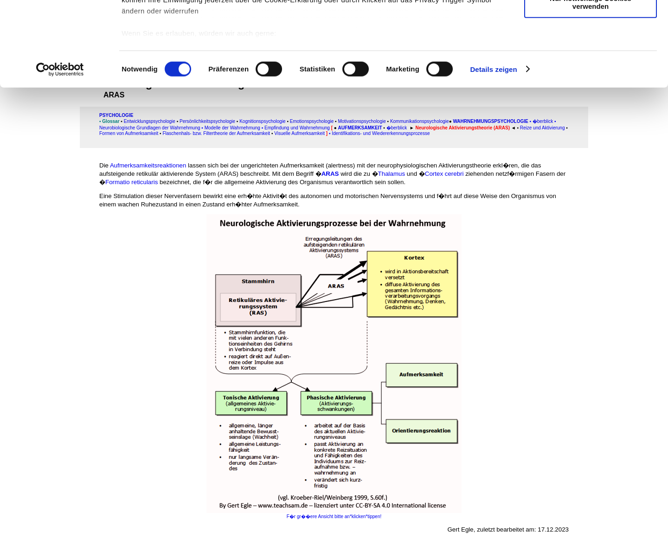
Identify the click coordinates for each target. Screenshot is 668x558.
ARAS (330, 173)
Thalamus (391, 173)
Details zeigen (493, 148)
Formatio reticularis (131, 182)
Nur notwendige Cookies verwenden (590, 81)
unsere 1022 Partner (184, 34)
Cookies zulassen (590, 23)
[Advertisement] (47, 193)
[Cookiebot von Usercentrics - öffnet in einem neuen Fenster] (60, 148)
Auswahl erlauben (590, 50)
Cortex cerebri (444, 173)
